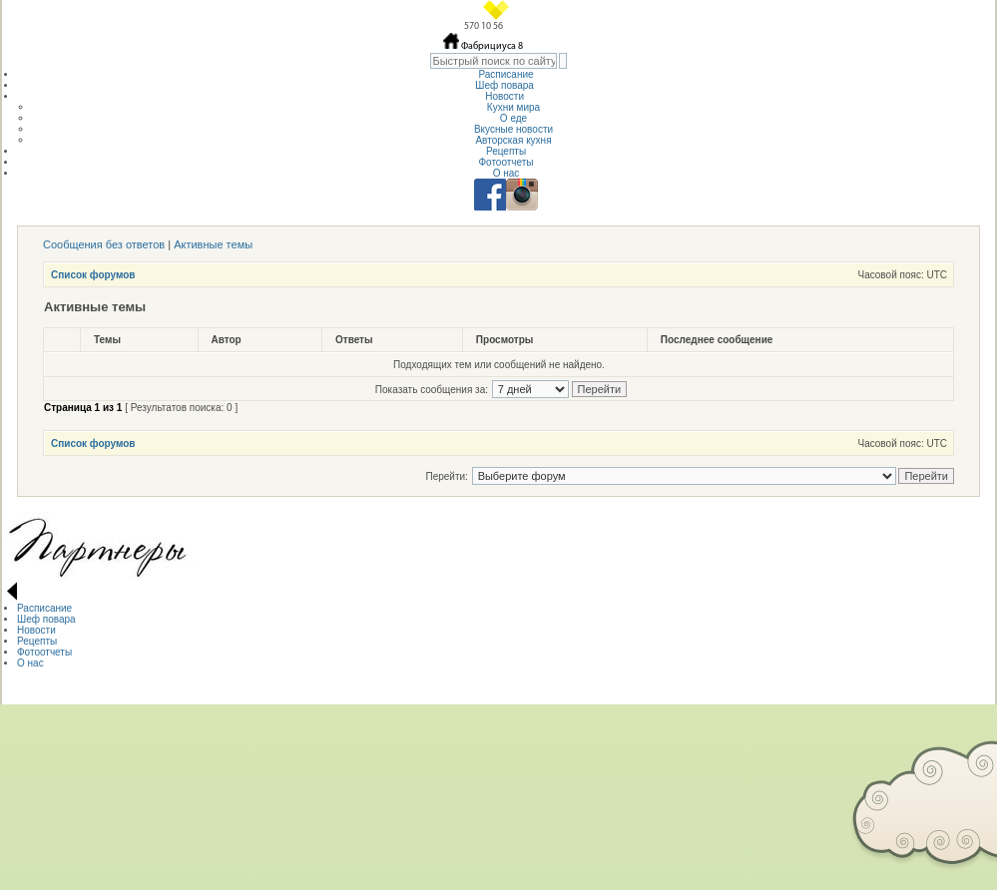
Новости (506, 96)
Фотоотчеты (505, 162)
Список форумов (93, 274)
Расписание (505, 74)
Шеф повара (505, 85)
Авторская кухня (513, 140)
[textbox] (493, 61)
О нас (506, 173)
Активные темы (213, 244)
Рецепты (506, 151)
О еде (513, 118)
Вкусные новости (513, 129)
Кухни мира (513, 107)
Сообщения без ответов (104, 244)
